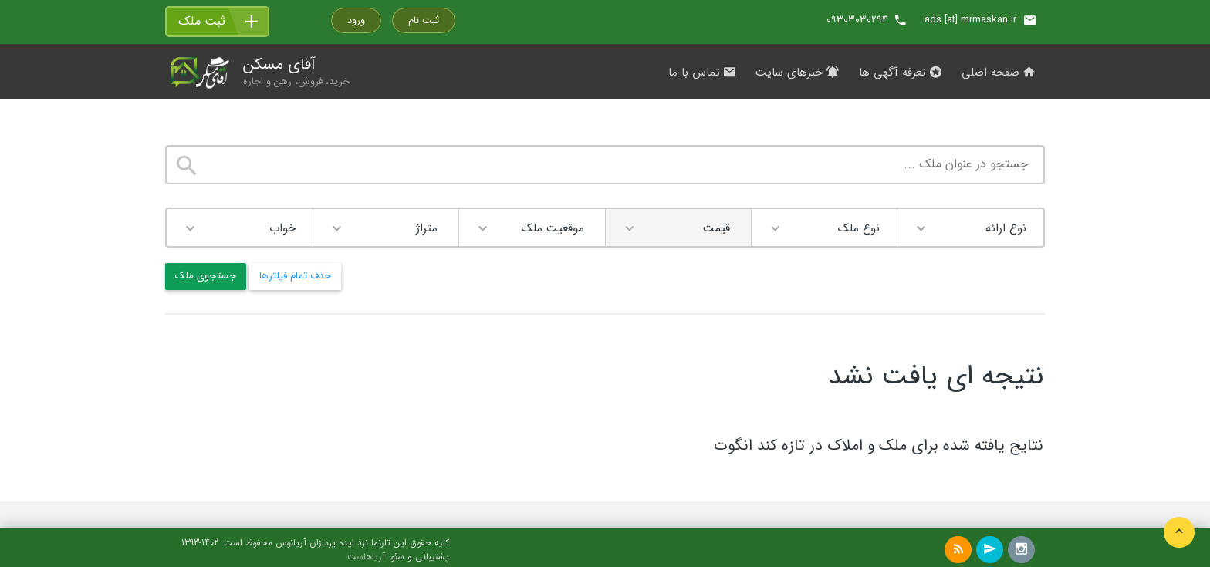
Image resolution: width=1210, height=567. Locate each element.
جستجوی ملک (205, 276)
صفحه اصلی (998, 72)
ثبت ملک (201, 21)
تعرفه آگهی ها (900, 72)
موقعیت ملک (553, 228)
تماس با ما (701, 72)
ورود (356, 20)
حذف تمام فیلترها (295, 276)
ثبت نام (423, 20)
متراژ (427, 228)
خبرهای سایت (797, 72)
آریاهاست (366, 557)
